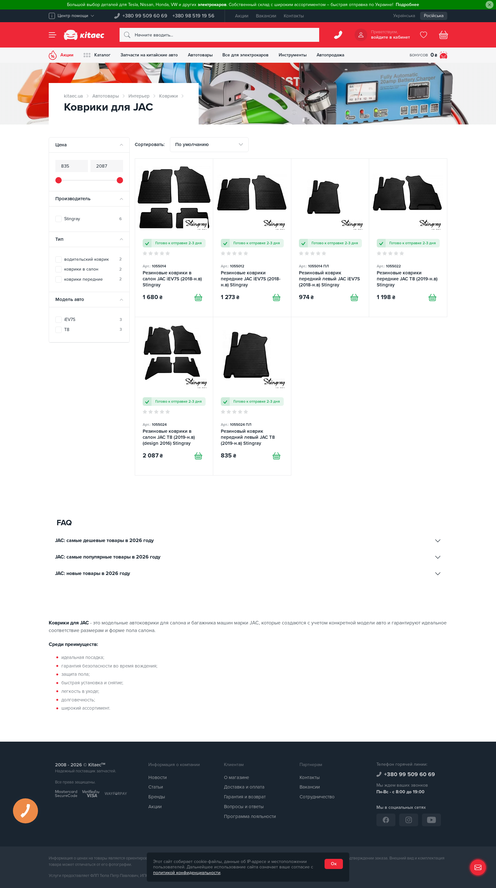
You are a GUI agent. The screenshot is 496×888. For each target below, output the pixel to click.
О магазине (236, 777)
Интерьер (139, 96)
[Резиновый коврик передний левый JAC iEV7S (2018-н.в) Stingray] (330, 238)
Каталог (97, 55)
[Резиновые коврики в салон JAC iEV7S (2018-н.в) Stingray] (174, 238)
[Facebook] (385, 820)
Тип (59, 239)
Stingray (93, 218)
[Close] (489, 5)
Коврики (168, 96)
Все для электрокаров (249, 55)
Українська (404, 15)
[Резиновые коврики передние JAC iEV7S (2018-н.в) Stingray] (252, 238)
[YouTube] (431, 820)
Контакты (294, 16)
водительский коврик (93, 259)
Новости (157, 777)
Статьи (155, 787)
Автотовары (202, 55)
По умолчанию (192, 144)
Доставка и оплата (244, 787)
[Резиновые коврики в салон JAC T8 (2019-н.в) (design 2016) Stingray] (174, 396)
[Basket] (443, 35)
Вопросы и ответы (244, 806)
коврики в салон (93, 269)
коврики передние (93, 279)
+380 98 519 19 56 (193, 16)
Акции (241, 16)
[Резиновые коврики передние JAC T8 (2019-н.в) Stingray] (408, 238)
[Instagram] (408, 820)
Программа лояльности (250, 816)
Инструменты (296, 55)
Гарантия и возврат (245, 797)
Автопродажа (334, 55)
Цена (61, 145)
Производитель (72, 198)
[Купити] (198, 297)
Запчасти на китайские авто (150, 55)
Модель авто (69, 299)
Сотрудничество (317, 797)
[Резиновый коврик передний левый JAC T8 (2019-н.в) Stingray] (252, 396)
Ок (334, 863)
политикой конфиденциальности (186, 872)
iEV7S (93, 319)
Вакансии (266, 16)
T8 (93, 329)
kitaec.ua (73, 96)
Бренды (156, 797)
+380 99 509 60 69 (144, 16)
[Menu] (52, 35)
